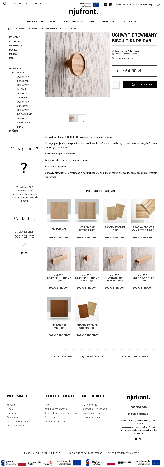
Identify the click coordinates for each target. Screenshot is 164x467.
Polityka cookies (15, 425)
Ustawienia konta (91, 417)
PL (15, 3)
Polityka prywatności (17, 421)
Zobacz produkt (59, 237)
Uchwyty (15, 68)
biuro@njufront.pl (24, 232)
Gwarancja (12, 417)
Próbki (13, 131)
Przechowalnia (89, 404)
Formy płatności (52, 417)
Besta (13, 50)
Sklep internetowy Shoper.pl (124, 453)
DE (35, 3)
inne (20, 127)
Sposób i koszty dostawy (126, 54)
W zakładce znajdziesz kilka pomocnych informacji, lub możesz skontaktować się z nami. (24, 194)
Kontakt (11, 404)
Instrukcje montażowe (124, 58)
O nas (10, 409)
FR (25, 3)
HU (41, 3)
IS (31, 3)
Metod (13, 54)
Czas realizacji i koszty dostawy (60, 413)
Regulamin (12, 413)
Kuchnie (14, 41)
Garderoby (16, 45)
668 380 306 (139, 407)
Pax (11, 58)
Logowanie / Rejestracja (94, 409)
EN (20, 3)
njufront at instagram (25, 253)
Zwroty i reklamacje (54, 421)
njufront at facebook (21, 253)
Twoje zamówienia (91, 413)
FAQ (46, 404)
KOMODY (14, 37)
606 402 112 (24, 236)
